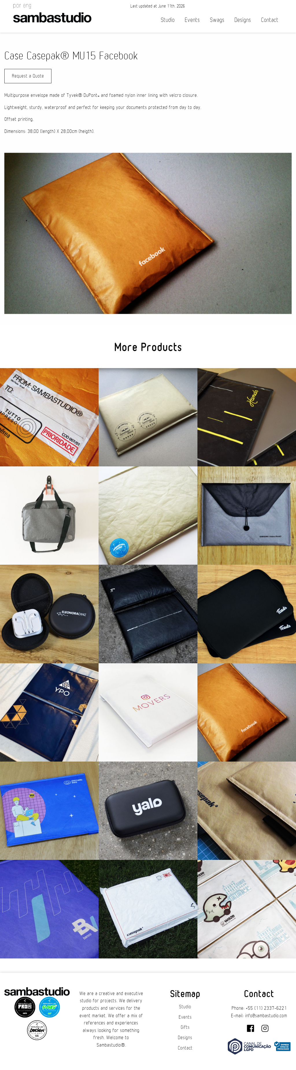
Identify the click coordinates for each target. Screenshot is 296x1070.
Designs (242, 20)
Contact (269, 20)
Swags (217, 20)
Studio (168, 20)
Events (192, 20)
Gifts (185, 1027)
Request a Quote (28, 76)
